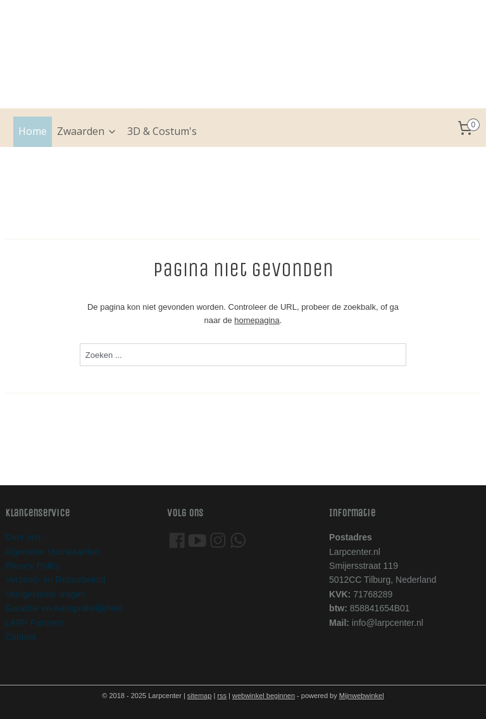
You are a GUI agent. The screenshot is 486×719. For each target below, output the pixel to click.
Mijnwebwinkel (361, 695)
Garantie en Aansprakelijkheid (64, 608)
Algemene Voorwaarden (52, 552)
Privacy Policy (32, 566)
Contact (20, 637)
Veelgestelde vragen (45, 594)
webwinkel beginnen (263, 695)
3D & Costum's (162, 131)
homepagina (257, 320)
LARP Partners (34, 623)
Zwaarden (87, 131)
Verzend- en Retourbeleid (55, 580)
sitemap (199, 695)
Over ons (23, 537)
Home (32, 131)
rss (222, 695)
